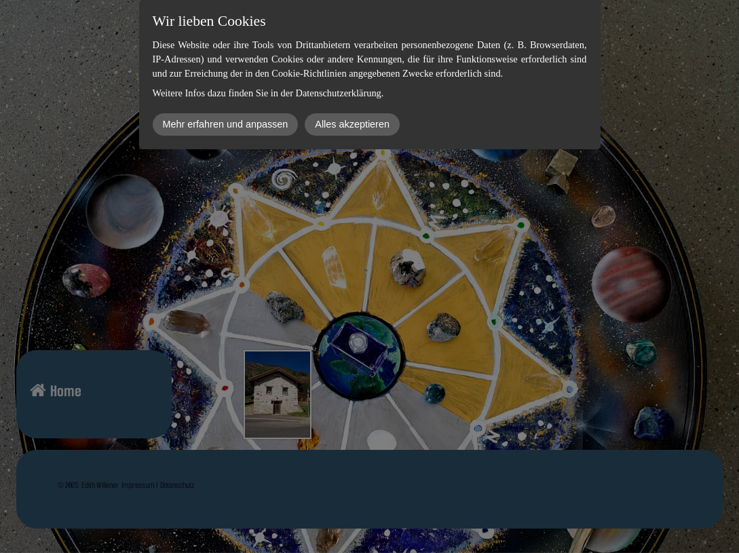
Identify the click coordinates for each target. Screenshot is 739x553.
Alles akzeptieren (352, 124)
